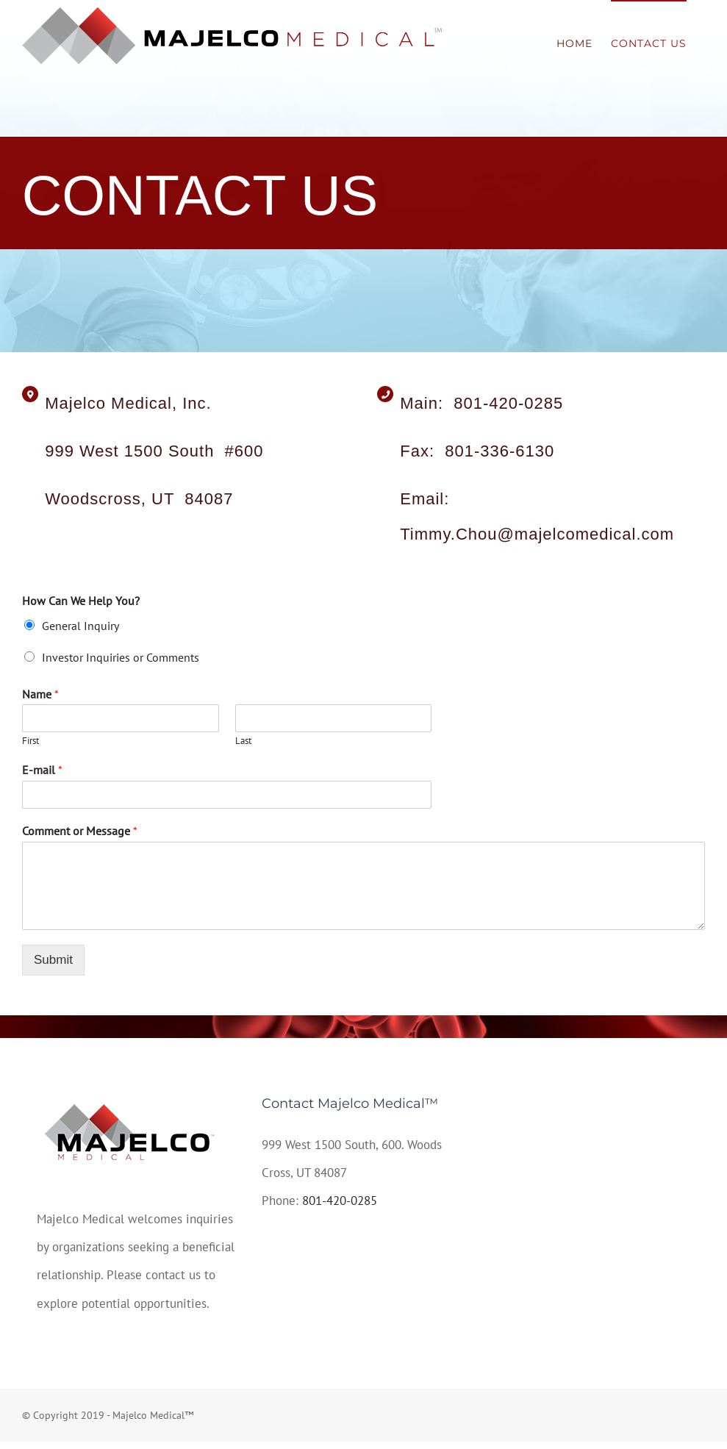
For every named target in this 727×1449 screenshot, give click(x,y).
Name (40, 694)
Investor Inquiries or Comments (120, 657)
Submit (53, 960)
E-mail (42, 769)
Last (243, 741)
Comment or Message (79, 830)
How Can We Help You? (81, 600)
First (30, 741)
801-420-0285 (339, 1200)
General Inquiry (80, 625)
